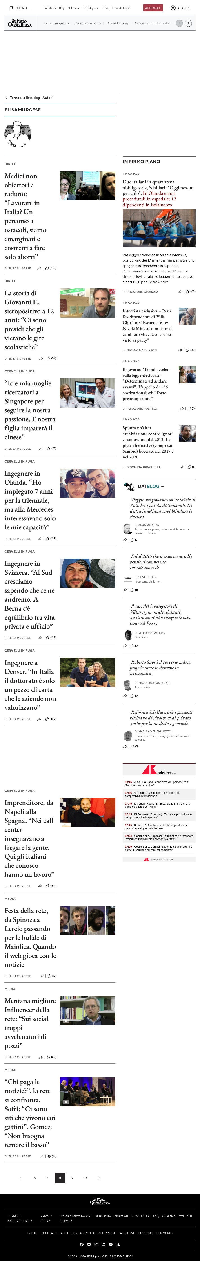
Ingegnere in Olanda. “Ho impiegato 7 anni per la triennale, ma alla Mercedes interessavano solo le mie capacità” (30, 500)
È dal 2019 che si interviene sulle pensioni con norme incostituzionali (161, 562)
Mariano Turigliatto (153, 731)
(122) (51, 538)
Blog (62, 8)
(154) (51, 886)
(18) (51, 976)
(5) (192, 467)
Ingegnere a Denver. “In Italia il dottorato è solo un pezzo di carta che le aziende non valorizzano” (30, 685)
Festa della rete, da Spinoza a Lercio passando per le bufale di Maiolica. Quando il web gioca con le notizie (30, 937)
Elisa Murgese (17, 268)
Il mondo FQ (121, 8)
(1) (134, 590)
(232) (50, 268)
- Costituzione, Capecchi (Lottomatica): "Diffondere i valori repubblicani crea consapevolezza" (159, 837)
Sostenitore (146, 577)
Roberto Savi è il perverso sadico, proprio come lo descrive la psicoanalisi (160, 668)
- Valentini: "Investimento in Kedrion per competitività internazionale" (152, 794)
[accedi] (180, 8)
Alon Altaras (147, 525)
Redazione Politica (140, 408)
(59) (51, 358)
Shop (106, 8)
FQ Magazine (92, 8)
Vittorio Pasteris (150, 632)
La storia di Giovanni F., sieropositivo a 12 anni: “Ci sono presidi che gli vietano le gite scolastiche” (29, 319)
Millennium (74, 8)
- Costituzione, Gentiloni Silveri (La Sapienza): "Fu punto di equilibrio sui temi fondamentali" (158, 848)
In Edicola (50, 8)
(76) (51, 448)
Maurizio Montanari (152, 683)
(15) (51, 1156)
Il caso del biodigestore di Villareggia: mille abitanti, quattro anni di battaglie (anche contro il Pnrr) (160, 614)
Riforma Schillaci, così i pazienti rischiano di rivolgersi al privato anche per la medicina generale (161, 718)
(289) (50, 719)
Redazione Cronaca (140, 292)
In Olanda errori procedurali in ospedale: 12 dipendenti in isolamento (149, 199)
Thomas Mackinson (140, 350)
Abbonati (153, 8)
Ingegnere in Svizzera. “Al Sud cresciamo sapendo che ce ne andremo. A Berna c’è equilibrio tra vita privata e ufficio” (29, 594)
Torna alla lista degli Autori (28, 97)
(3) (134, 540)
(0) (191, 408)
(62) (51, 1057)
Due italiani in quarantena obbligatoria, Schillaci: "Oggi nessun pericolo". (158, 187)
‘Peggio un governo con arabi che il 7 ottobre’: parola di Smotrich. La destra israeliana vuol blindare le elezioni (162, 508)
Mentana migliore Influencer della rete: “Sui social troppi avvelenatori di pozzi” (30, 1023)
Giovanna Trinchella (141, 467)
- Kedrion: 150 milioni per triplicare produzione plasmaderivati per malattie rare (156, 827)
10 (85, 1178)
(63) (191, 292)
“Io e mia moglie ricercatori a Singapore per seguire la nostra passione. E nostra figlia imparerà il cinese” (30, 410)
